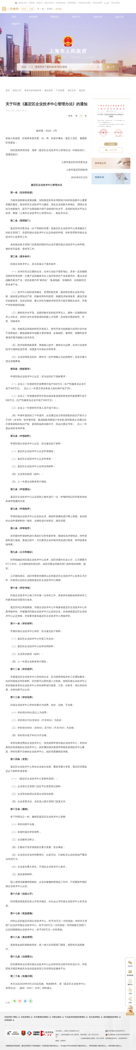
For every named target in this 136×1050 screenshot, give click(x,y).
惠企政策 (48, 90)
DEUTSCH (49, 3)
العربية (107, 3)
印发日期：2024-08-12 (18, 111)
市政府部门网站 (10, 1017)
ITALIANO (115, 3)
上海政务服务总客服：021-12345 (92, 1035)
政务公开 (76, 17)
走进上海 (119, 17)
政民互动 (98, 17)
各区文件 (71, 90)
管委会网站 (56, 1017)
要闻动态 (55, 17)
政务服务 (33, 17)
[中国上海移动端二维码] (130, 982)
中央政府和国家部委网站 (75, 1017)
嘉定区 (82, 90)
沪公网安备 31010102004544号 (117, 1031)
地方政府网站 (94, 1017)
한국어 (39, 3)
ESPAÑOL (72, 3)
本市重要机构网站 (41, 1017)
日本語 (31, 3)
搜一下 (111, 67)
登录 (24, 9)
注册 (31, 9)
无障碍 (50, 9)
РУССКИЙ (97, 3)
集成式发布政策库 (32, 90)
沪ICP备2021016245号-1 (115, 1028)
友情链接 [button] (126, 1017)
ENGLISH (20, 2)
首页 (14, 17)
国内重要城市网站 (110, 1017)
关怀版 (59, 9)
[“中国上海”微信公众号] (130, 963)
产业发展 (60, 90)
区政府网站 (25, 1017)
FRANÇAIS (60, 3)
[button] (12, 1017)
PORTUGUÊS (84, 3)
